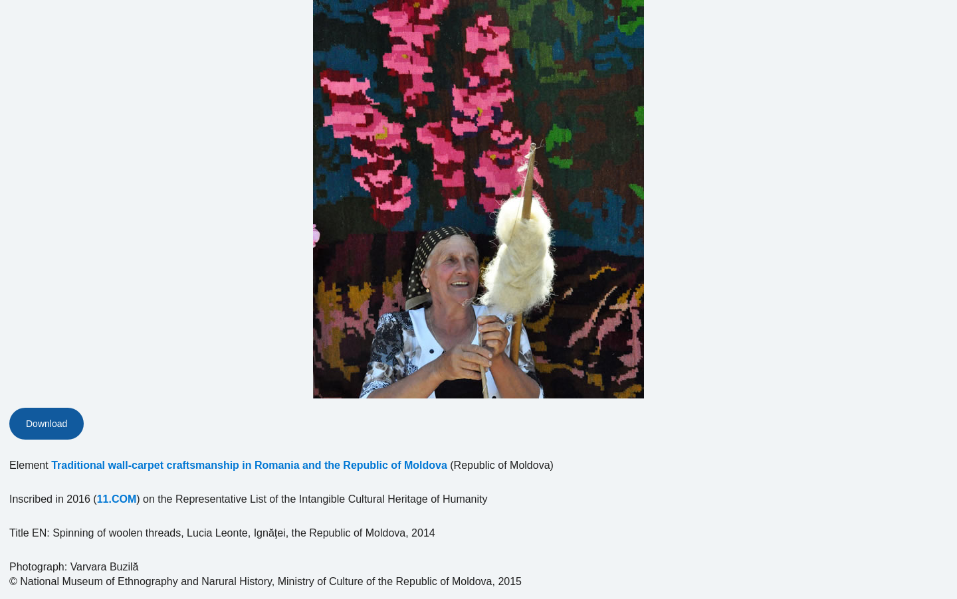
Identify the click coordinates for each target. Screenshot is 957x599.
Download (46, 423)
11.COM (117, 499)
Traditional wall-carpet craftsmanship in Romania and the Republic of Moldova (249, 465)
